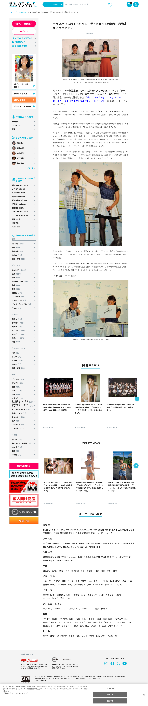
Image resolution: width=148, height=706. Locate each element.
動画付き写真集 (17, 208)
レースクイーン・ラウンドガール (23, 402)
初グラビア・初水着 (22, 443)
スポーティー (19, 300)
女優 (16, 387)
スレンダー (19, 270)
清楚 (16, 342)
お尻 (16, 277)
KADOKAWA (71, 529)
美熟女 (17, 326)
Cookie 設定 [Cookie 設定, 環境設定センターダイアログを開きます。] (110, 688)
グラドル (19, 379)
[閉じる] (144, 694)
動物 (16, 451)
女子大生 (18, 398)
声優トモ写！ (17, 219)
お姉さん (18, 323)
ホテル (17, 364)
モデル (17, 390)
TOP (10, 12)
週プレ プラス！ (20, 100)
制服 (16, 247)
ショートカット (21, 281)
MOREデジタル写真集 (102, 543)
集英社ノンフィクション (73, 546)
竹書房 (56, 533)
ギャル (17, 308)
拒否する (110, 694)
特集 (13, 129)
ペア (16, 353)
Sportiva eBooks (18, 196)
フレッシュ (18, 296)
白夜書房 (86, 533)
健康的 (17, 293)
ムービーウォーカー (105, 533)
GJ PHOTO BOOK (18, 193)
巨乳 (17, 274)
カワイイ (19, 334)
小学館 (131, 529)
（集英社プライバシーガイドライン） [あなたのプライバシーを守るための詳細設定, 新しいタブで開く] (16, 693)
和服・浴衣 (19, 259)
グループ (18, 360)
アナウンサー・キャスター (23, 406)
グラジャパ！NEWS (22, 106)
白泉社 (78, 533)
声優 (16, 394)
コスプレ (18, 244)
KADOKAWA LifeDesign (87, 529)
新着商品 (15, 121)
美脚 (16, 285)
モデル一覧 (29, 168)
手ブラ (17, 439)
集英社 (114, 529)
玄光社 (100, 529)
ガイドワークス (58, 529)
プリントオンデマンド (20, 215)
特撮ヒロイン (19, 413)
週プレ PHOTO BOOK (20, 185)
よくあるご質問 (21, 46)
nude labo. (16, 227)
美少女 (17, 319)
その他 (17, 454)
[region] (74, 695)
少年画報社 (47, 533)
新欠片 (71, 533)
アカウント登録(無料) (24, 24)
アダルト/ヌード (18, 428)
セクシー (19, 338)
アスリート (18, 424)
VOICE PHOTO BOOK (20, 211)
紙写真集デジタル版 (19, 200)
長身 (16, 289)
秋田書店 (47, 529)
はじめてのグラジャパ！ (24, 38)
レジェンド (19, 417)
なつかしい (19, 330)
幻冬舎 (107, 529)
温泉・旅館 (19, 368)
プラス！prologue (19, 204)
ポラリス (15, 223)
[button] (137, 399)
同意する (110, 701)
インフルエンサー (21, 409)
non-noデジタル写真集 (122, 543)
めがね (17, 255)
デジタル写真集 (21, 93)
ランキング (16, 125)
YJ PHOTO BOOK (18, 189)
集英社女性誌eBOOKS (52, 546)
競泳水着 (18, 251)
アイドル (18, 383)
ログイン (24, 31)
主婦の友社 (122, 529)
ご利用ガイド (20, 42)
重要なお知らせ (24, 466)
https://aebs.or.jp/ (40, 680)
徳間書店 (64, 533)
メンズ (17, 447)
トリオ (17, 357)
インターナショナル (22, 304)
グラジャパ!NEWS (21, 12)
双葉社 (93, 533)
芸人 (16, 421)
